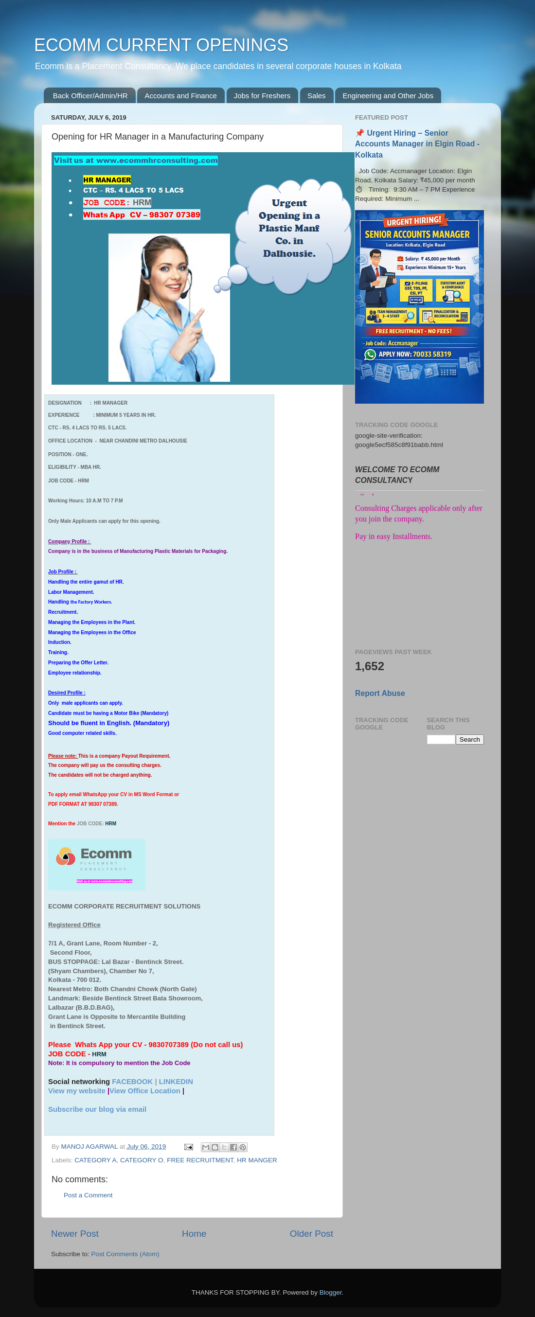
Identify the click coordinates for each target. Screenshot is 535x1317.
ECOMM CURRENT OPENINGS (161, 45)
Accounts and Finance (180, 95)
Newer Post (75, 1233)
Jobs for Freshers (262, 95)
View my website (77, 1091)
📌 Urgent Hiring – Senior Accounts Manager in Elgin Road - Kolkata (417, 144)
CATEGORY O (141, 1160)
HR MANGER (257, 1160)
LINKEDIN (176, 1082)
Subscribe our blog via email (97, 1109)
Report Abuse (380, 693)
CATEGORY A (95, 1160)
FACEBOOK (132, 1082)
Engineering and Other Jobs (387, 95)
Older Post (311, 1233)
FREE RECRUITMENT (200, 1160)
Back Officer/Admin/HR (90, 95)
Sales (316, 95)
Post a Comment (88, 1195)
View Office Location (144, 1091)
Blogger (331, 1292)
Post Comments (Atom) (125, 1254)
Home (194, 1233)
